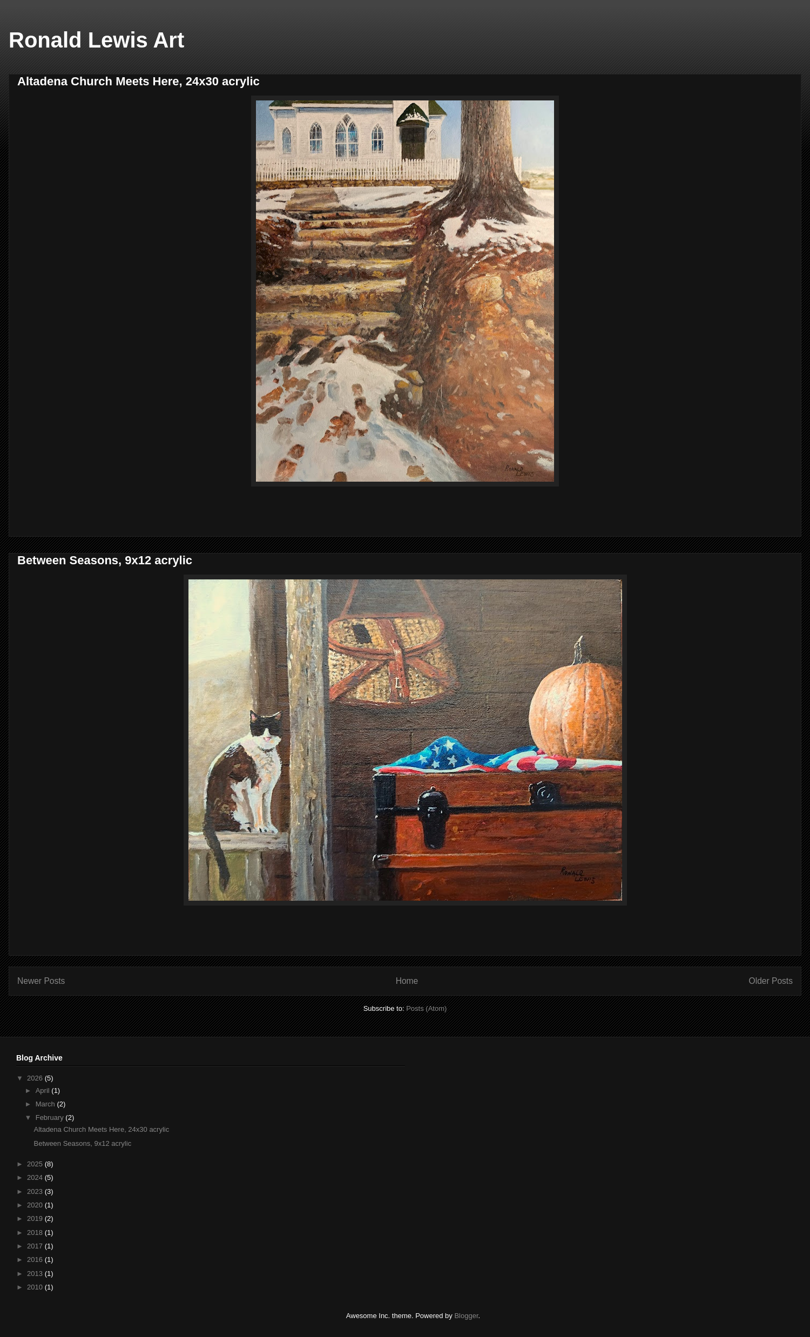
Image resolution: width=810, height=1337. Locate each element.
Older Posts (771, 980)
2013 (36, 1274)
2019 (36, 1218)
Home (407, 980)
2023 (36, 1191)
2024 (36, 1177)
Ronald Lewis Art (96, 40)
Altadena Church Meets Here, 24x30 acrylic (138, 81)
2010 (36, 1287)
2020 (36, 1205)
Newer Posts (41, 980)
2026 (36, 1078)
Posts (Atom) (426, 1008)
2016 (36, 1259)
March (46, 1104)
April (44, 1090)
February (51, 1117)
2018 (36, 1232)
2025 (36, 1164)
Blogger (466, 1316)
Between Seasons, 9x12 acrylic (104, 560)
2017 (36, 1246)
